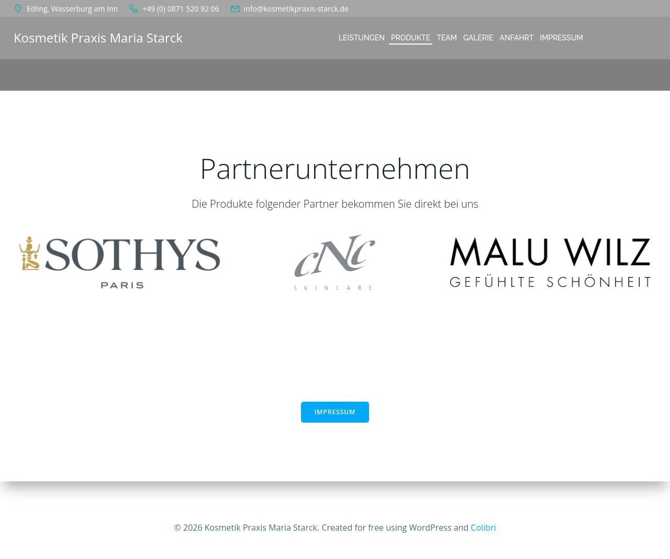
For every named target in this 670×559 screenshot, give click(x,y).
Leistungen (361, 38)
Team (446, 38)
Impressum (561, 38)
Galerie (478, 38)
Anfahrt (516, 38)
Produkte (410, 38)
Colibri (483, 527)
